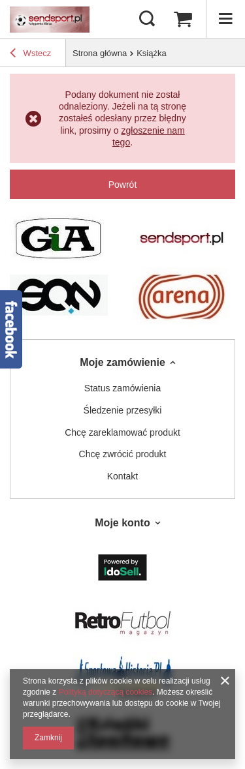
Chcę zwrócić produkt (123, 454)
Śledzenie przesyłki (123, 410)
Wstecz (30, 54)
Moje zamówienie (122, 362)
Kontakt (122, 476)
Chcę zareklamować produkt (122, 432)
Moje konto (122, 522)
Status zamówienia (122, 388)
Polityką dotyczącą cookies (105, 692)
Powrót (122, 184)
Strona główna (100, 53)
